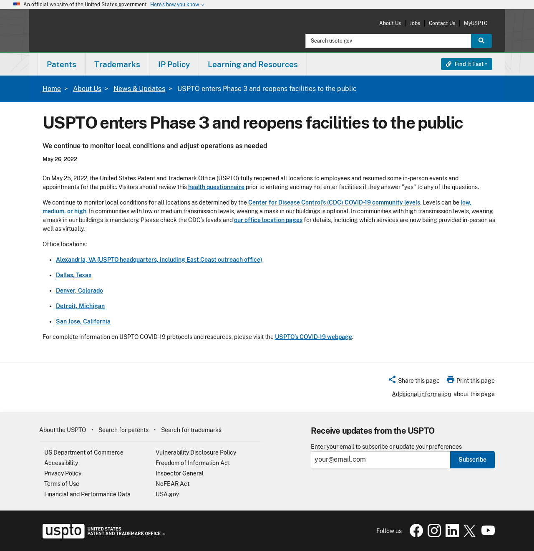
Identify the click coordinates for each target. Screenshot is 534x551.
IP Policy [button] (174, 64)
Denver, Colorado (79, 290)
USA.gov (167, 494)
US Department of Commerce (83, 452)
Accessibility (61, 463)
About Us (390, 23)
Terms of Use (61, 483)
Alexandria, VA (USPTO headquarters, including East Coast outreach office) (159, 259)
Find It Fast (465, 64)
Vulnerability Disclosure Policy (196, 452)
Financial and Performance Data (87, 494)
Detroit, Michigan (80, 306)
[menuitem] (62, 64)
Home (52, 89)
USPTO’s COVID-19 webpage (313, 337)
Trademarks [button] (117, 64)
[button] (414, 382)
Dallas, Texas (73, 275)
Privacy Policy (62, 473)
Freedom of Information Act (193, 463)
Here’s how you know (177, 5)
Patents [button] (61, 64)
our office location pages (268, 220)
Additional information (421, 394)
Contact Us (442, 23)
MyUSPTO (476, 23)
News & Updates (139, 89)
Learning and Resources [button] (253, 64)
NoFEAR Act (172, 483)
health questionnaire (216, 187)
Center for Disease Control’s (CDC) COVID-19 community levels (334, 202)
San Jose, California (83, 321)
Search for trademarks (191, 430)
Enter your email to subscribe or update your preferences (386, 447)
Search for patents (123, 430)
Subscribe (472, 459)
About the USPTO (62, 430)
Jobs (415, 23)
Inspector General (180, 473)
